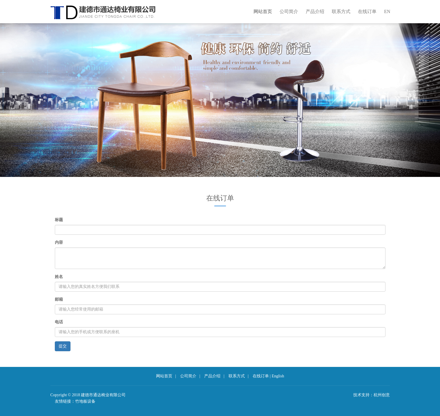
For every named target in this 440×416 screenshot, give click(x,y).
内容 (59, 242)
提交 (63, 346)
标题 (59, 220)
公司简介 (289, 11)
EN (387, 11)
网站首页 (263, 11)
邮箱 (59, 299)
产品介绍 (315, 11)
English (278, 376)
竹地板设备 (85, 401)
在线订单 (367, 11)
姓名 (59, 277)
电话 (59, 322)
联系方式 (341, 11)
